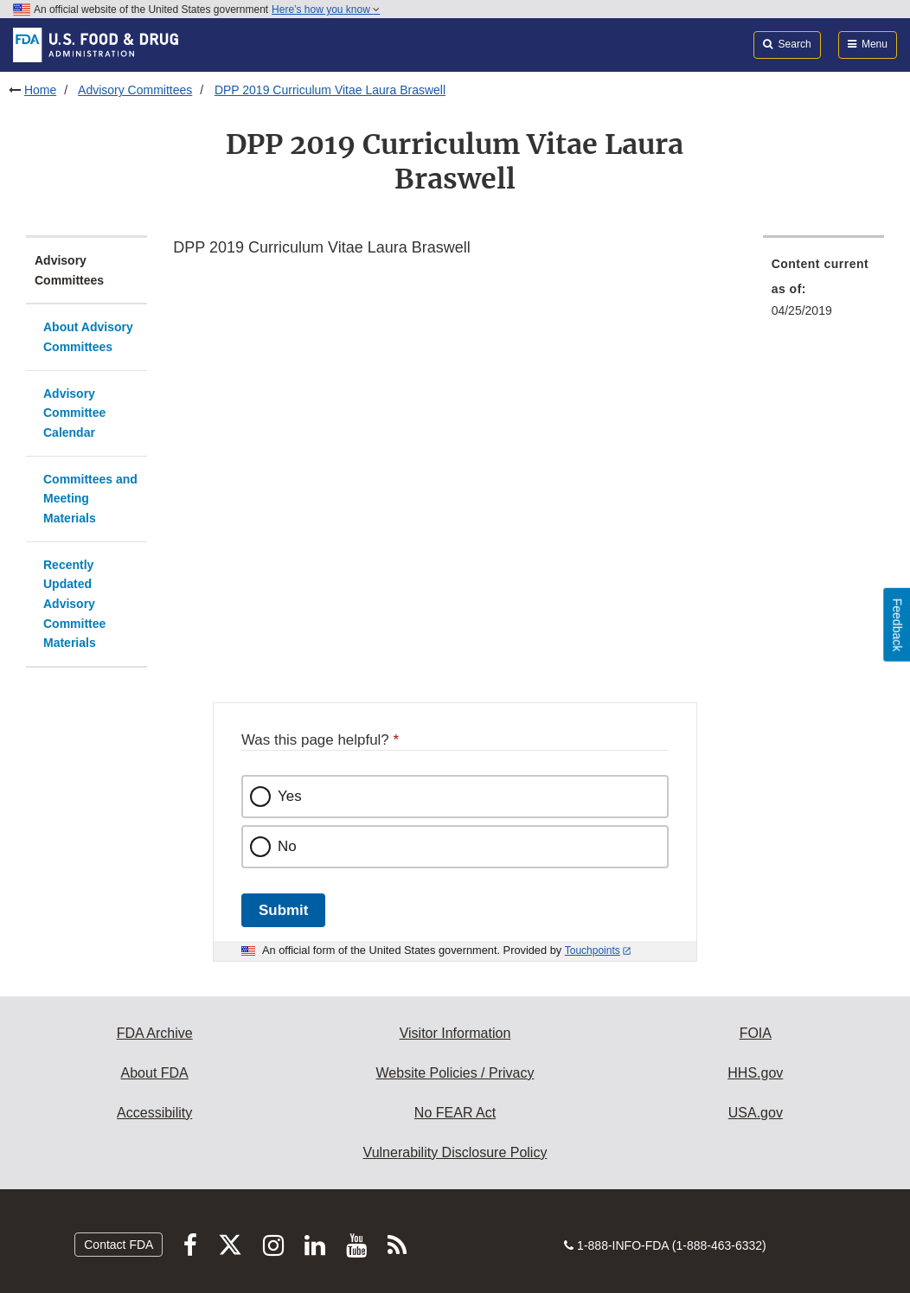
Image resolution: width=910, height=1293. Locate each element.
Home (40, 90)
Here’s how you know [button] (326, 9)
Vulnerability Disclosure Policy (455, 1152)
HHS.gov (755, 1073)
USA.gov (755, 1112)
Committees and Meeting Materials (90, 498)
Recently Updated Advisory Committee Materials (74, 604)
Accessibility (154, 1112)
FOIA (756, 1033)
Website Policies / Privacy (455, 1073)
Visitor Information (455, 1033)
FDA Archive (155, 1033)
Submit (283, 910)
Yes (290, 796)
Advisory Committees (135, 90)
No (287, 846)
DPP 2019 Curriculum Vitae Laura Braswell (330, 90)
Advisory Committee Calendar (74, 413)
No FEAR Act (455, 1112)
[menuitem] (823, 292)
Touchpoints (592, 950)
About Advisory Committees (88, 337)
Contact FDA (118, 1244)
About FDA (155, 1073)
